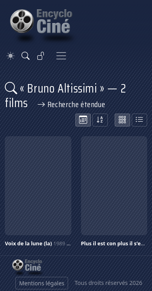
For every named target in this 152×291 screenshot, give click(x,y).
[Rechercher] (25, 56)
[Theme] (10, 56)
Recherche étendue (71, 104)
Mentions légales (41, 283)
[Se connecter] (41, 56)
